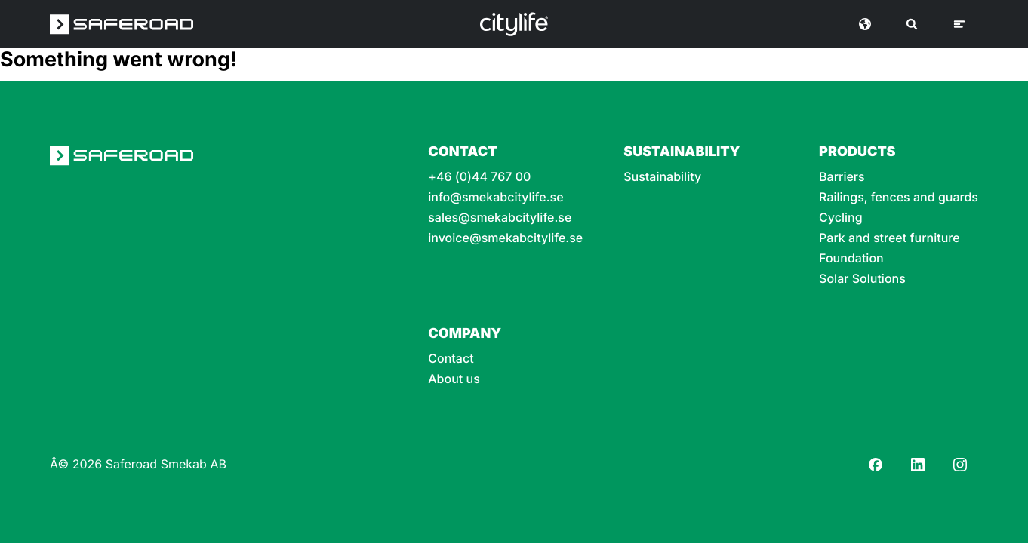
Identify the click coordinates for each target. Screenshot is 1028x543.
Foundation (851, 258)
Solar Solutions (862, 279)
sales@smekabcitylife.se (499, 217)
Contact (450, 358)
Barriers (842, 177)
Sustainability (662, 177)
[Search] (912, 24)
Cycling (841, 217)
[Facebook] (875, 464)
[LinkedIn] (918, 464)
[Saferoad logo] (121, 24)
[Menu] (959, 24)
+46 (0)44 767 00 (479, 177)
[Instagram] (960, 464)
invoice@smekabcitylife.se (505, 238)
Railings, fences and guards (898, 197)
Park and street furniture (889, 238)
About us (454, 379)
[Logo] (514, 24)
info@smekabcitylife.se (495, 197)
